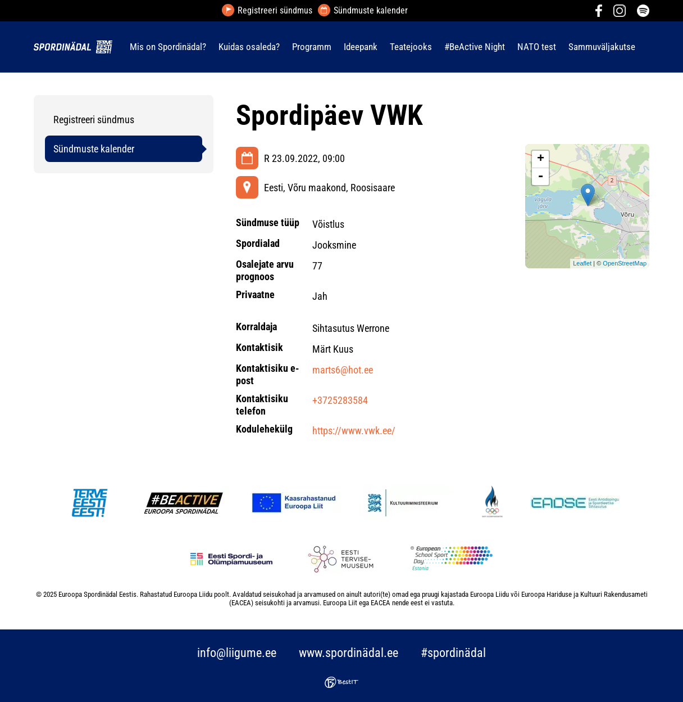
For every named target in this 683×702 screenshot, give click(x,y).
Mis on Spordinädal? (168, 46)
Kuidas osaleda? (249, 46)
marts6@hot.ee (342, 370)
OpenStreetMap (624, 263)
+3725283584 (340, 400)
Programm (311, 46)
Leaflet (582, 263)
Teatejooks (411, 46)
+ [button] (540, 159)
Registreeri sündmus (275, 11)
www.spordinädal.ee (348, 653)
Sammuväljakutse (601, 46)
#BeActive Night (474, 46)
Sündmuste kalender (371, 11)
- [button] (541, 176)
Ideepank (360, 46)
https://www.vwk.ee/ (353, 430)
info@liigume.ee (236, 653)
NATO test (536, 46)
